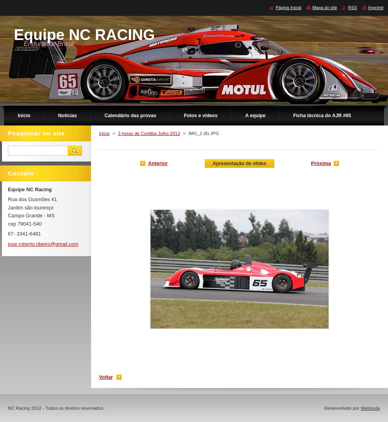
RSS (352, 7)
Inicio (104, 133)
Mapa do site (324, 7)
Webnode (370, 408)
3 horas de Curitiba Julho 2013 (149, 133)
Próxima (321, 163)
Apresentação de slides (239, 163)
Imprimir (376, 7)
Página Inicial (288, 7)
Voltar (106, 377)
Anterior (158, 163)
